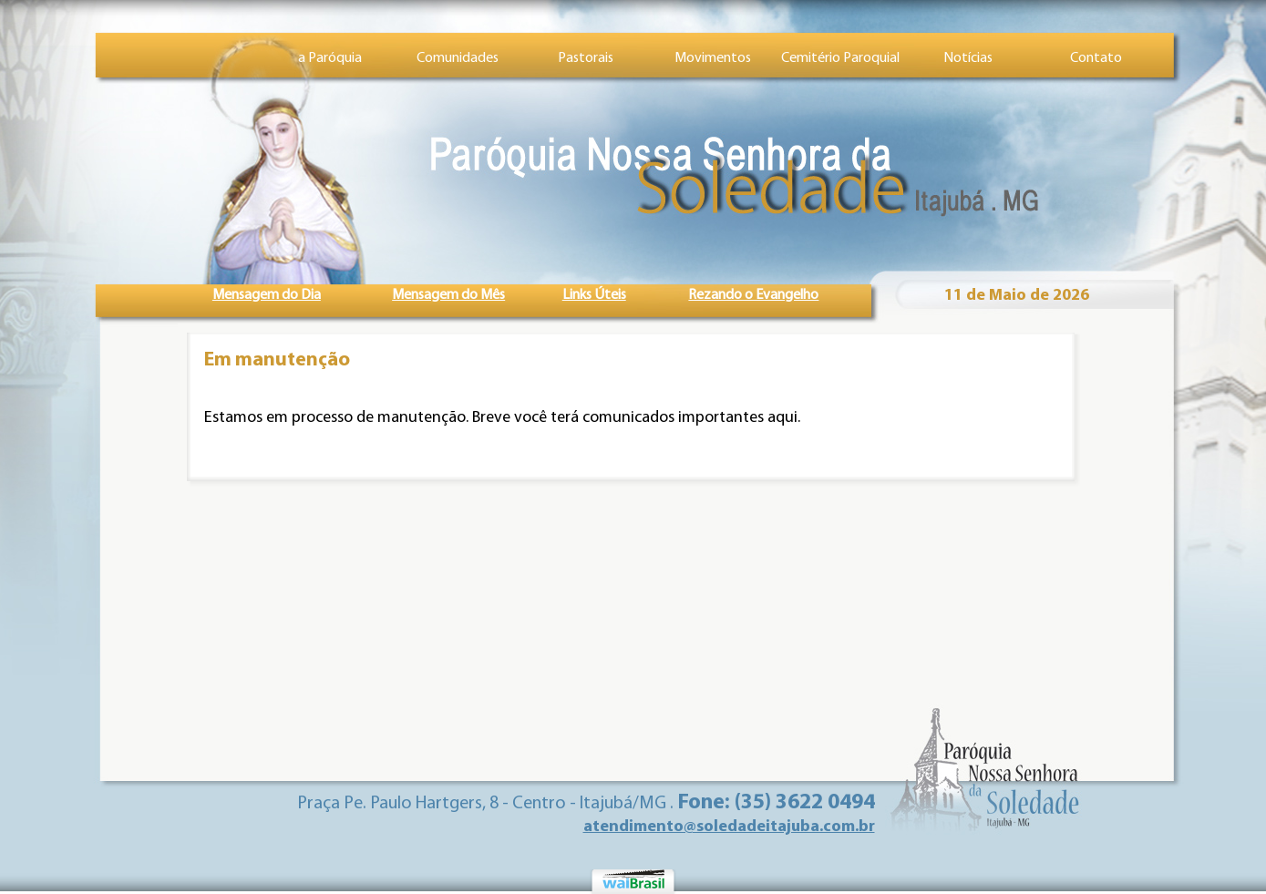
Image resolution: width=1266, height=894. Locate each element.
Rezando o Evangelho (753, 295)
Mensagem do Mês (448, 295)
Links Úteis (594, 295)
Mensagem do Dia (266, 295)
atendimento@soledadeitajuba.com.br (729, 827)
